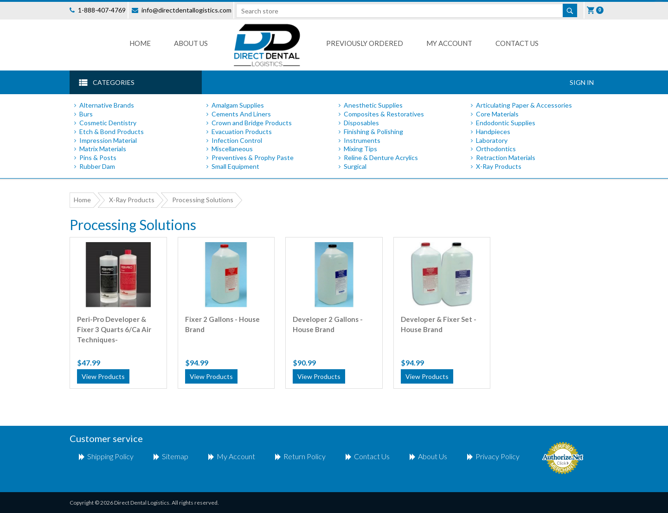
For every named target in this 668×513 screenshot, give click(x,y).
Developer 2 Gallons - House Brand (328, 324)
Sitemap (175, 456)
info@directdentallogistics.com (186, 10)
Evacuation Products (242, 131)
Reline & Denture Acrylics (381, 157)
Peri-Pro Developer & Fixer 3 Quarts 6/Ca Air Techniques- (114, 324)
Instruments (362, 140)
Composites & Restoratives (384, 114)
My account (236, 456)
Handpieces (493, 131)
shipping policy (110, 456)
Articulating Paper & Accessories (524, 105)
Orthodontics (496, 149)
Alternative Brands (106, 105)
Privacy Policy (497, 456)
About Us (191, 43)
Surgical (355, 166)
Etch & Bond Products (111, 131)
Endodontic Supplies (505, 123)
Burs (86, 114)
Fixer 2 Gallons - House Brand (222, 324)
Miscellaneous (232, 149)
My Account (449, 43)
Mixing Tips (360, 149)
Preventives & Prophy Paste (253, 157)
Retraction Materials (505, 157)
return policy (304, 456)
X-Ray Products (498, 166)
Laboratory (491, 140)
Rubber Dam (97, 166)
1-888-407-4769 (102, 10)
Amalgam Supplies (238, 105)
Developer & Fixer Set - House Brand (438, 324)
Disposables (361, 123)
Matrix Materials (102, 149)
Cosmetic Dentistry (107, 123)
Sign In (582, 82)
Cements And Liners (241, 114)
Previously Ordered (364, 43)
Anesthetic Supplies (373, 105)
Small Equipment (235, 166)
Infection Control (237, 140)
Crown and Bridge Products (252, 123)
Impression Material (108, 140)
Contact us (517, 43)
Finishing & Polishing (373, 131)
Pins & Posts (97, 157)
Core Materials (497, 114)
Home (140, 43)
